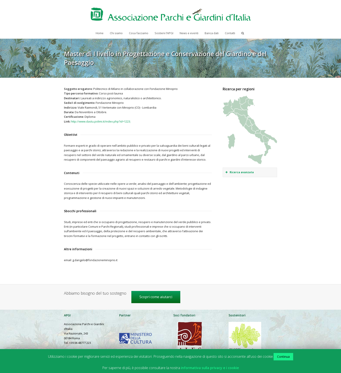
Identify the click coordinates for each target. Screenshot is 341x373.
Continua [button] (283, 357)
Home (100, 33)
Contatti (230, 33)
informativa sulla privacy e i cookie (210, 368)
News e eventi (189, 33)
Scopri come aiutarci (155, 296)
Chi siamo (116, 33)
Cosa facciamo (138, 33)
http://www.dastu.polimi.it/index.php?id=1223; (101, 121)
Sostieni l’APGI (164, 33)
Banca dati (212, 33)
